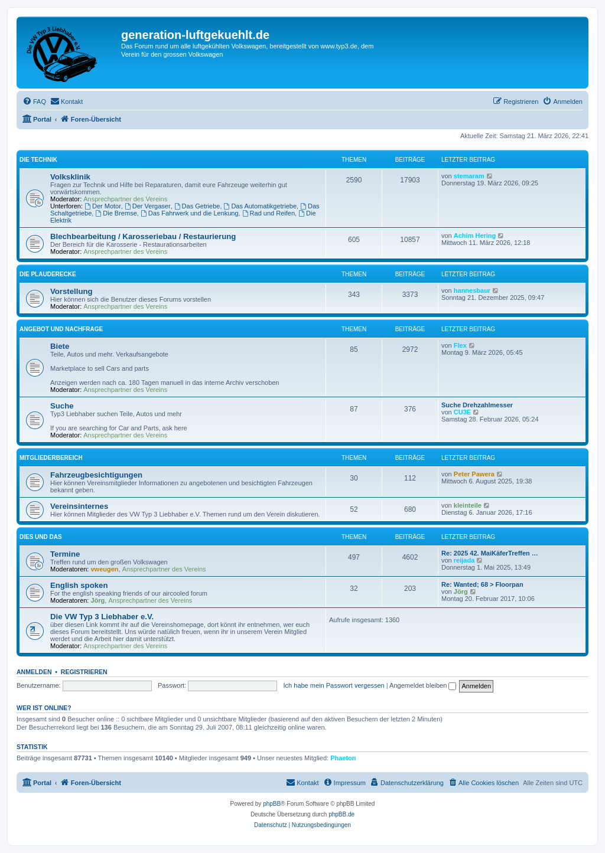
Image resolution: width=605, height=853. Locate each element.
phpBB (272, 803)
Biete (59, 346)
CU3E (462, 412)
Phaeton (343, 758)
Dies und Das (40, 537)
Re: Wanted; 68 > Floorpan (482, 584)
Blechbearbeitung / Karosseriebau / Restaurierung (143, 236)
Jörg (98, 600)
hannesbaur (472, 290)
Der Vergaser (148, 206)
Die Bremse (115, 213)
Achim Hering (475, 235)
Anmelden (34, 671)
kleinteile (468, 505)
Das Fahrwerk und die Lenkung (190, 213)
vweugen (105, 569)
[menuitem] (34, 101)
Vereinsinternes (79, 506)
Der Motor (102, 206)
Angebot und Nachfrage (61, 329)
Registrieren (84, 671)
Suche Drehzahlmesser (477, 404)
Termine (65, 554)
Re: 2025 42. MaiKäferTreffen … (489, 553)
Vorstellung (71, 291)
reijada (464, 560)
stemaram (469, 175)
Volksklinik (70, 176)
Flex (460, 345)
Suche (62, 405)
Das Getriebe (197, 206)
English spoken (79, 585)
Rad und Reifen (268, 213)
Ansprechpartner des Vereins (125, 198)
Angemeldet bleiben (422, 685)
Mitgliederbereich (51, 458)
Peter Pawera (474, 474)
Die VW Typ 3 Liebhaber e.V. (102, 616)
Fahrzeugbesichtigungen (96, 474)
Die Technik (38, 159)
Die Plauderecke (47, 274)
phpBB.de (341, 814)
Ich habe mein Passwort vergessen (334, 685)
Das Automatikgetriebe (260, 206)
